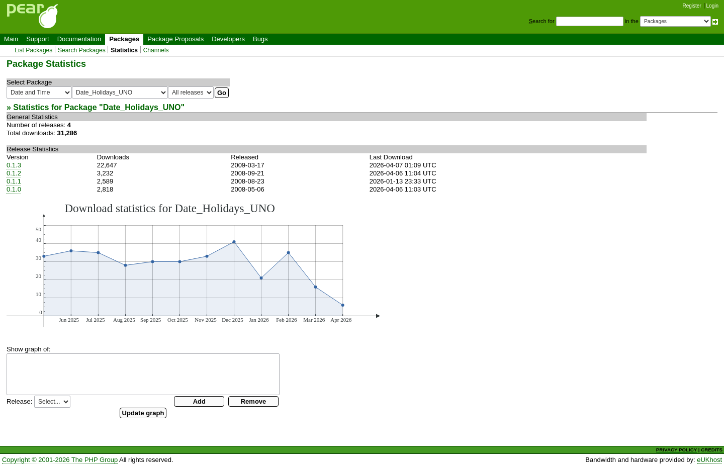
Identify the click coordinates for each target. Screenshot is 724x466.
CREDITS (711, 449)
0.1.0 (14, 189)
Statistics (124, 50)
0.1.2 (14, 173)
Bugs (260, 39)
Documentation (79, 39)
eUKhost (709, 459)
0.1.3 (14, 165)
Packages (124, 39)
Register (692, 6)
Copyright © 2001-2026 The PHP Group (60, 459)
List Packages (33, 50)
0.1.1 (14, 181)
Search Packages (82, 50)
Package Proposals (175, 39)
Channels (156, 50)
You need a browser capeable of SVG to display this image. (193, 264)
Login (712, 6)
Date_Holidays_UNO (142, 107)
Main (11, 39)
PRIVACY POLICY (676, 449)
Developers (228, 39)
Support (37, 39)
